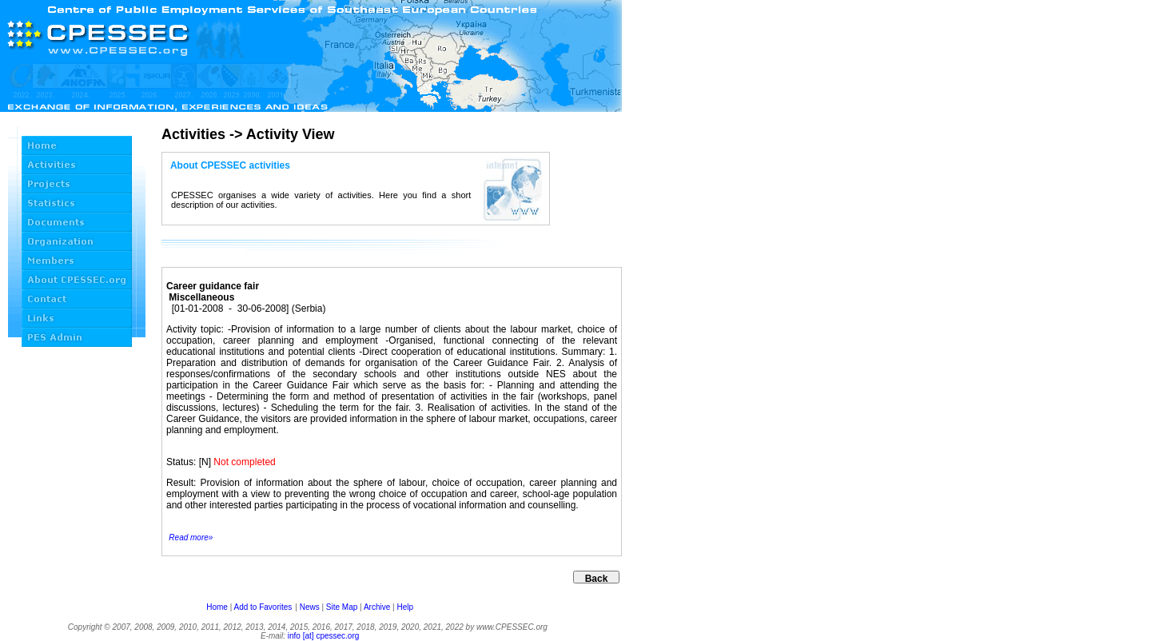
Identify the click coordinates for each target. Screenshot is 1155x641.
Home (217, 607)
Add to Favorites (262, 607)
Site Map (341, 607)
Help (404, 607)
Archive (377, 607)
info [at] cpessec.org (324, 635)
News (310, 607)
